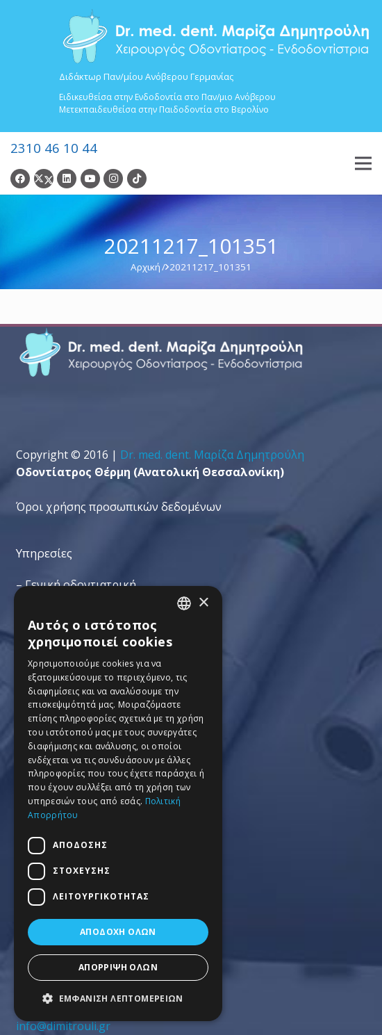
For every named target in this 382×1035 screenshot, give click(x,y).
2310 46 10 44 (53, 147)
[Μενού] (363, 163)
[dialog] (118, 803)
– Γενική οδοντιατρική (76, 584)
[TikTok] (137, 178)
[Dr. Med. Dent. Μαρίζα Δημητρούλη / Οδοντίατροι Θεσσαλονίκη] (215, 36)
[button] (118, 998)
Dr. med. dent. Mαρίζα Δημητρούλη (212, 454)
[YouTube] (90, 178)
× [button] (203, 603)
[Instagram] (113, 178)
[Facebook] (20, 178)
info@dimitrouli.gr (63, 1026)
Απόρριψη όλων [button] (118, 967)
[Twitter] (43, 178)
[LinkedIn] (66, 178)
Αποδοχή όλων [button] (118, 932)
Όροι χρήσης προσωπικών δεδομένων (119, 506)
